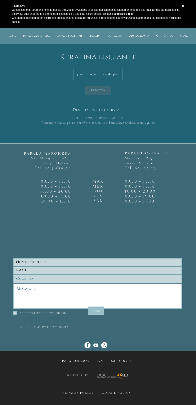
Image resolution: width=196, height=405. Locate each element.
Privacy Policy (78, 393)
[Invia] (96, 310)
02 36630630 (58, 168)
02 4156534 (146, 168)
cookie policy (125, 13)
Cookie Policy (116, 393)
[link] (98, 90)
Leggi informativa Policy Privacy (44, 327)
